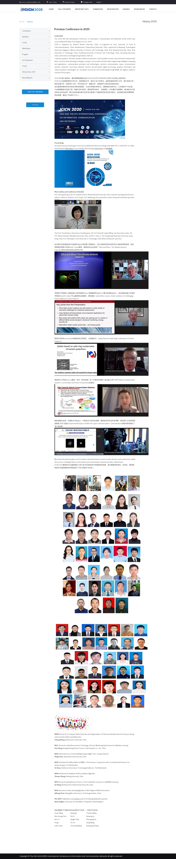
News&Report (27, 78)
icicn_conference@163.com (31, 2)
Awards (126, 9)
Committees (26, 31)
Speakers (25, 37)
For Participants (27, 60)
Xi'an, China (53, 2)
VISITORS (35, 105)
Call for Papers (64, 9)
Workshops (26, 48)
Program (25, 54)
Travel (24, 66)
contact (153, 9)
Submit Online (70, 2)
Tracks (24, 43)
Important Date (82, 9)
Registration (112, 9)
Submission (98, 9)
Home (51, 9)
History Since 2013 (28, 72)
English (98, 2)
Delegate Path (87, 2)
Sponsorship (139, 9)
